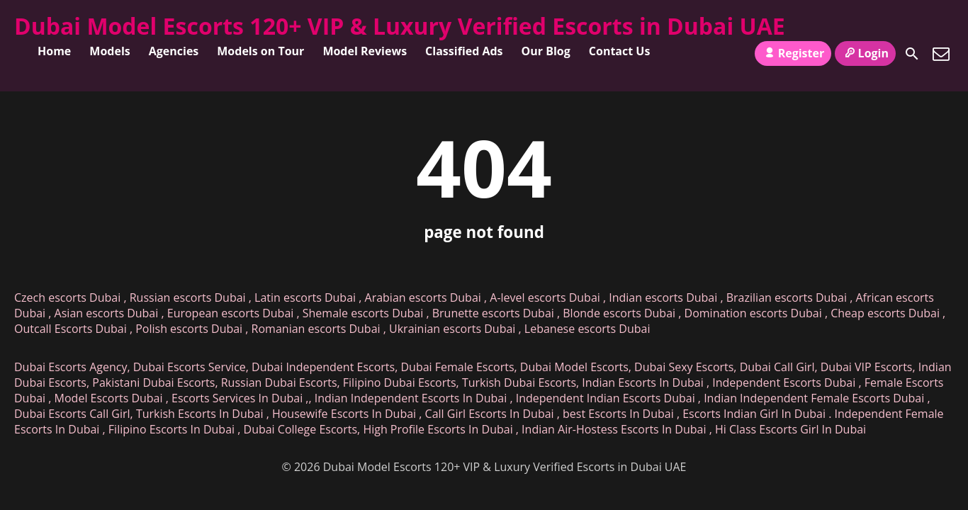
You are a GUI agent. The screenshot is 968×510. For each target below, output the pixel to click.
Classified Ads (463, 51)
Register (793, 53)
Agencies (174, 51)
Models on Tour (260, 51)
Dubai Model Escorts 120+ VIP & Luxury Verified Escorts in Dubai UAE (399, 26)
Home (54, 51)
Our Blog (546, 51)
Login (865, 53)
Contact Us (620, 51)
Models (109, 51)
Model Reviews (364, 51)
